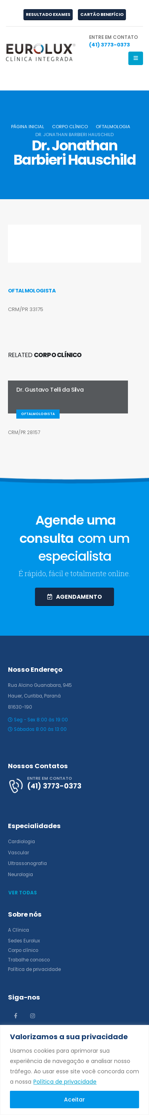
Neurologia (20, 874)
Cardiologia (21, 841)
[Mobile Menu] (135, 58)
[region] (74, 1070)
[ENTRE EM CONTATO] (113, 41)
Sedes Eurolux (24, 941)
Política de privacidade (65, 1082)
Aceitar (74, 1099)
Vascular (18, 853)
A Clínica (18, 930)
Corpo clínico (23, 950)
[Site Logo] (40, 52)
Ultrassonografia (27, 863)
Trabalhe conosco (29, 960)
